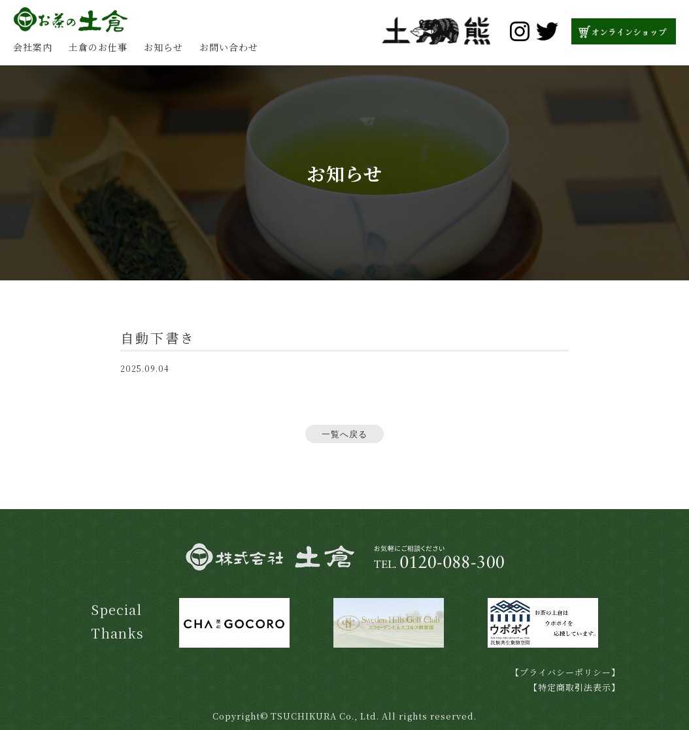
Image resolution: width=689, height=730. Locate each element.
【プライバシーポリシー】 (565, 672)
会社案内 (32, 47)
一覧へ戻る (344, 434)
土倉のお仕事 (98, 47)
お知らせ (163, 47)
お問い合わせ (228, 47)
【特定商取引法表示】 (574, 687)
